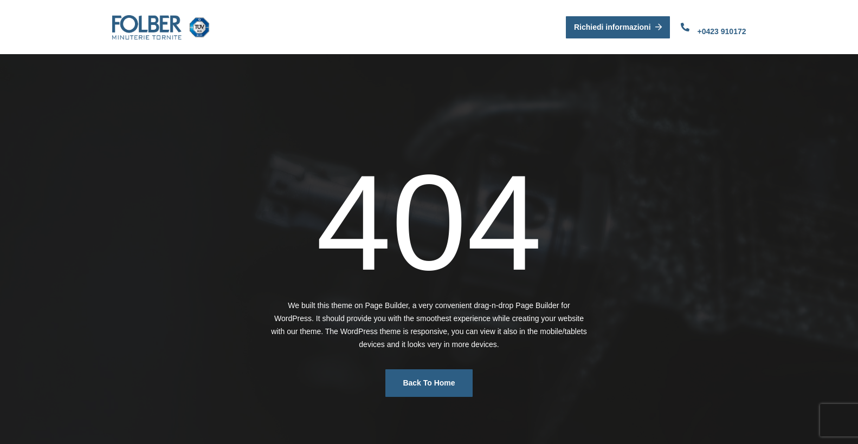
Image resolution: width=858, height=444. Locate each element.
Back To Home (429, 382)
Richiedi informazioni (618, 27)
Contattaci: (714, 19)
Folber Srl (286, 26)
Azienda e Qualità (356, 26)
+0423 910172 (722, 31)
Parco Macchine (438, 26)
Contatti (500, 26)
